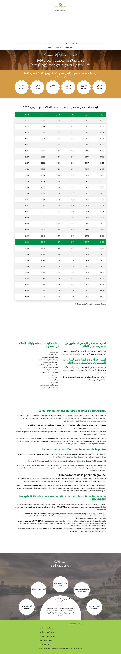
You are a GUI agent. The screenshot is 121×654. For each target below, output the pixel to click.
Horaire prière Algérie (46, 632)
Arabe (57, 11)
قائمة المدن (59, 47)
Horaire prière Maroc (74, 624)
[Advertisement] (60, 28)
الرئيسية (50, 47)
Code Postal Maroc (45, 640)
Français (63, 11)
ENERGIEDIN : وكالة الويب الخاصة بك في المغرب (66, 43)
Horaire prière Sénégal (47, 636)
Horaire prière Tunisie (46, 628)
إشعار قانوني (69, 47)
